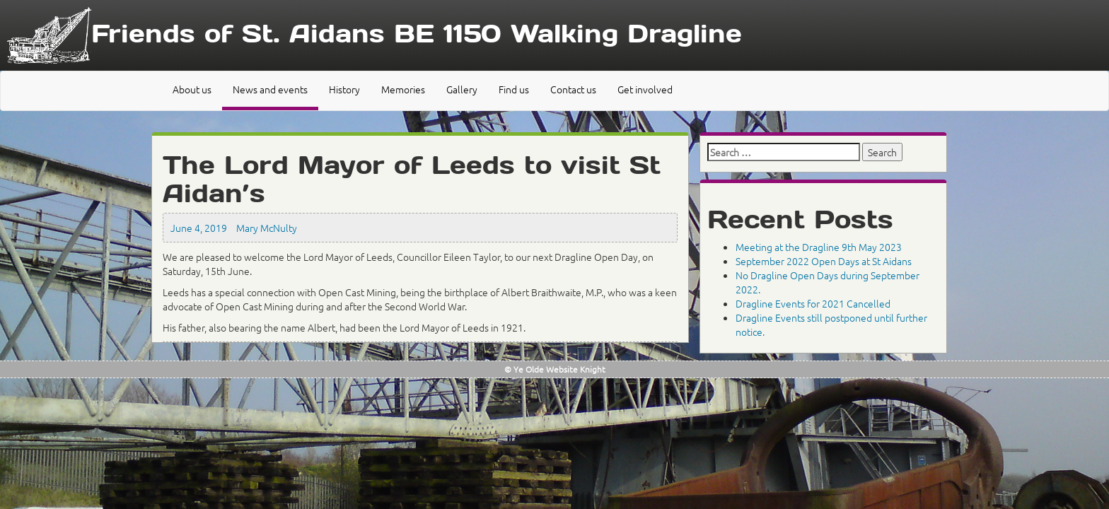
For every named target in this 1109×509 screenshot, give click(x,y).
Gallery (461, 89)
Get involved (645, 89)
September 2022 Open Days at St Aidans (824, 261)
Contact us (573, 89)
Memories (403, 89)
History (344, 89)
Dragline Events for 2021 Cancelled (813, 303)
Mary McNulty (266, 228)
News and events (270, 89)
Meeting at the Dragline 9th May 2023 (819, 247)
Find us (514, 89)
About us (192, 89)
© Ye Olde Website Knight (554, 369)
